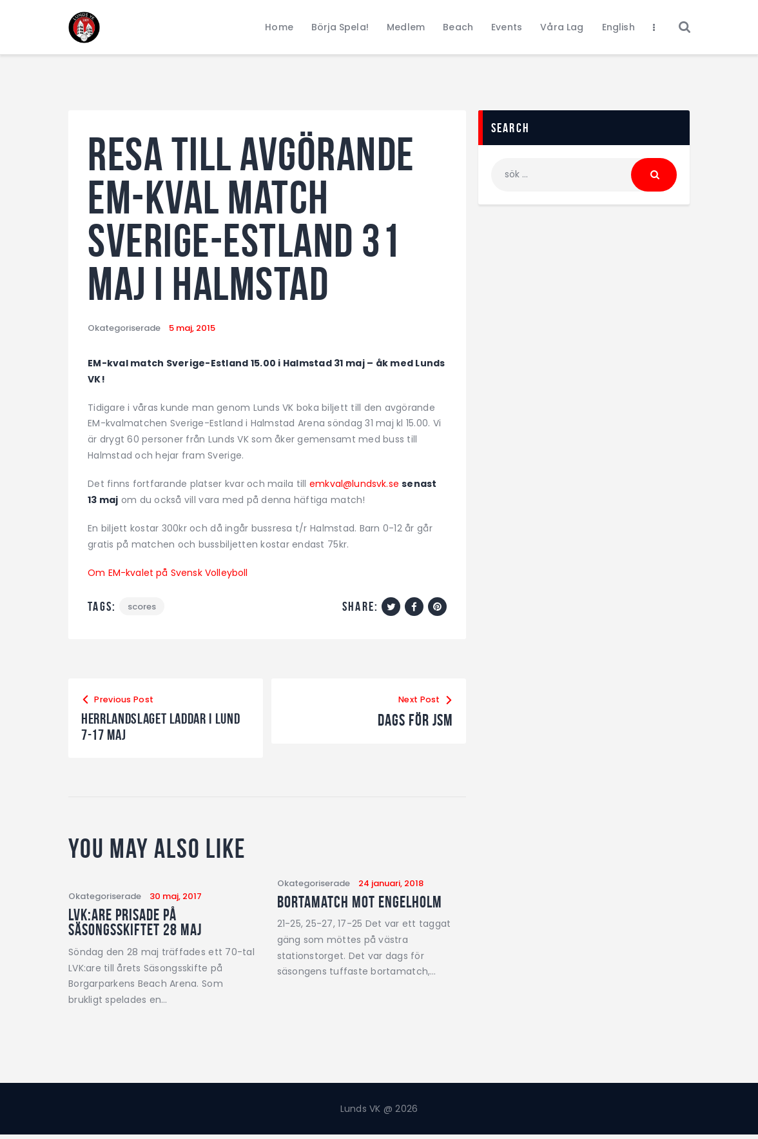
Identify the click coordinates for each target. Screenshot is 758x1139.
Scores (142, 606)
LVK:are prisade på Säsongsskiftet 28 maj (138, 926)
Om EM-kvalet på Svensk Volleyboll (169, 572)
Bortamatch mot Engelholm (362, 905)
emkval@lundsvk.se (354, 483)
